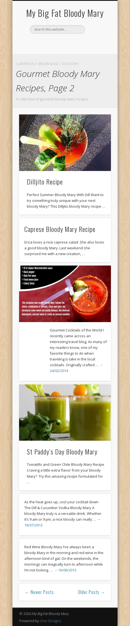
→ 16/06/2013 (65, 570)
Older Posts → (91, 592)
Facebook (52, 43)
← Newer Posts (39, 592)
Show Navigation (97, 49)
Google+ (75, 43)
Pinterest (64, 43)
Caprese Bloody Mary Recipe (59, 229)
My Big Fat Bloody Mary (65, 12)
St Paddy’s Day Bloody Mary (62, 451)
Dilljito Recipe (45, 181)
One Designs (50, 620)
